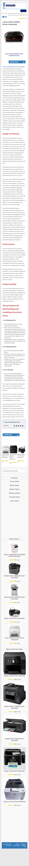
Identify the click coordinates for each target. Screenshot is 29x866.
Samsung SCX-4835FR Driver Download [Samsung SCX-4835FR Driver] (14, 598)
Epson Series (14, 485)
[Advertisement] (14, 60)
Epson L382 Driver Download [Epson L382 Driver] (14, 618)
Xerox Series (14, 501)
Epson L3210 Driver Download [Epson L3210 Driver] (14, 676)
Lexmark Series (14, 497)
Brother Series (14, 489)
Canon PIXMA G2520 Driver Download (5, 456)
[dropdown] (23, 10)
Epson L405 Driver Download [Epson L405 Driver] (14, 771)
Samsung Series (14, 493)
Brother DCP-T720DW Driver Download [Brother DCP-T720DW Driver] (15, 707)
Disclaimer (8, 845)
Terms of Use (24, 846)
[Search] (14, 471)
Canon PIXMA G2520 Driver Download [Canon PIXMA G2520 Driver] (14, 638)
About (17, 844)
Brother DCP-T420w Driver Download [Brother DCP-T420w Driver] (14, 739)
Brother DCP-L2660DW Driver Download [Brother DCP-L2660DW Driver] (14, 576)
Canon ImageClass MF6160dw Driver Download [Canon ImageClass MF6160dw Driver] (14, 555)
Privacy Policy (16, 845)
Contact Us (23, 844)
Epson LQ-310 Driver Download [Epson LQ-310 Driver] (14, 801)
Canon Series (14, 481)
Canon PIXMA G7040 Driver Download (21, 456)
